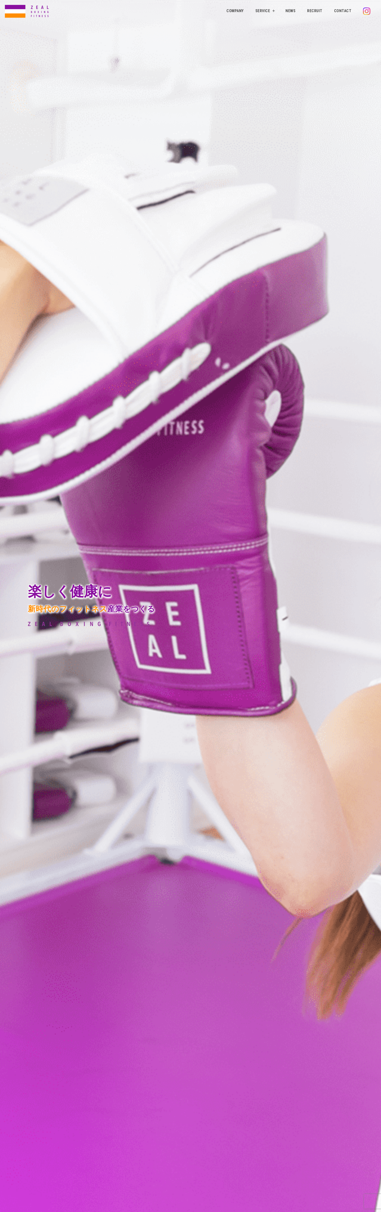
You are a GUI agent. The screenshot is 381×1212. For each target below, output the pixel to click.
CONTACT (343, 11)
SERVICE (262, 11)
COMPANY (235, 11)
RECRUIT (314, 11)
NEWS (290, 11)
